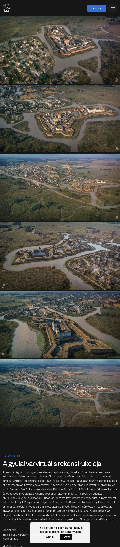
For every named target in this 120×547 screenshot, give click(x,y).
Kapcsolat (97, 8)
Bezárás (66, 537)
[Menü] (112, 8)
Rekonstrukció (11, 455)
